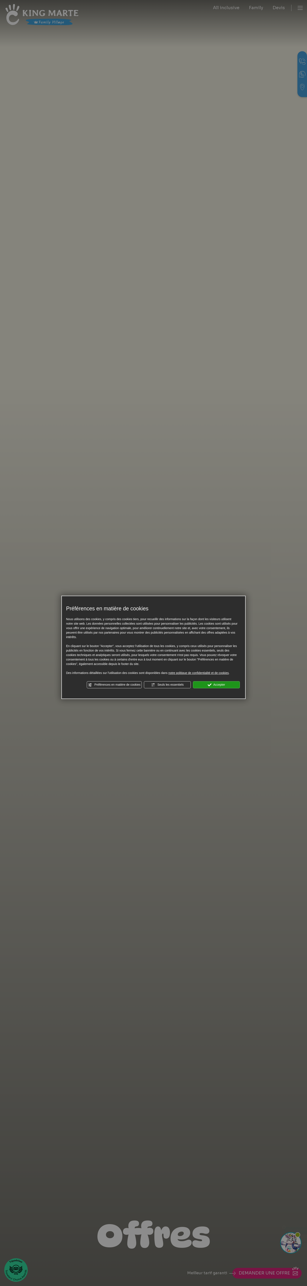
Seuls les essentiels (167, 685)
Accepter (216, 685)
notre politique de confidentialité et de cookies (198, 673)
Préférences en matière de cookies (114, 685)
